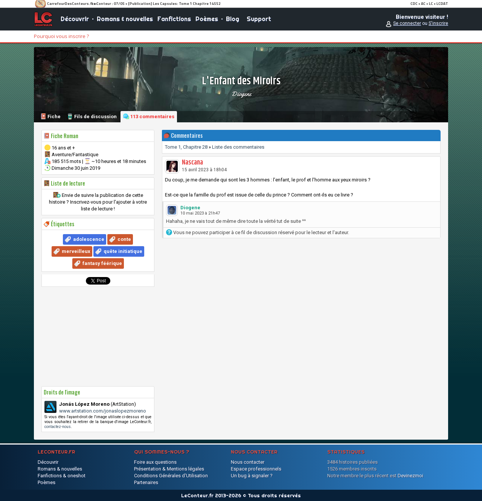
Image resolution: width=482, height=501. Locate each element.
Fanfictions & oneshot (61, 475)
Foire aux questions (155, 462)
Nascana (192, 162)
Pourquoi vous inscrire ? (61, 36)
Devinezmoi (410, 475)
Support (259, 19)
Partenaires (146, 482)
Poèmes (206, 19)
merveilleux (76, 251)
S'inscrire (438, 23)
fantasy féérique (102, 263)
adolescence (88, 239)
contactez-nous (57, 427)
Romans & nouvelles (125, 19)
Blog (232, 19)
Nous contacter (247, 462)
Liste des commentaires (238, 147)
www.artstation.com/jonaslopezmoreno (102, 411)
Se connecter (407, 23)
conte (124, 239)
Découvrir (75, 19)
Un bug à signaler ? (252, 475)
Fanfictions (174, 19)
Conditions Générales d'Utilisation (171, 475)
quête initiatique (123, 251)
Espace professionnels (256, 469)
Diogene (241, 94)
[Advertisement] (97, 336)
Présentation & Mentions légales (169, 469)
